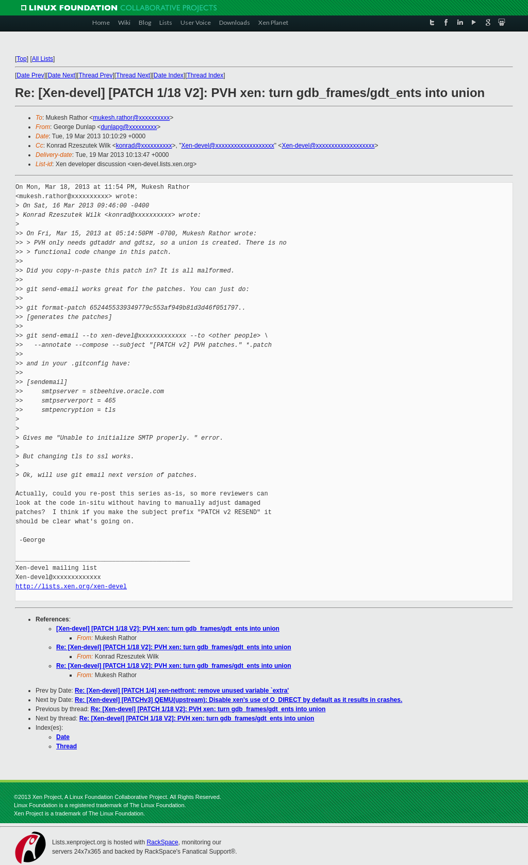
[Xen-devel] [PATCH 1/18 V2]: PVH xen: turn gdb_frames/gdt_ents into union (167, 628)
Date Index (169, 75)
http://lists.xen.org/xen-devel (71, 586)
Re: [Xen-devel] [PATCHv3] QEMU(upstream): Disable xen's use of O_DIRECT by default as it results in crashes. (238, 699)
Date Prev (30, 75)
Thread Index (205, 75)
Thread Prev (95, 75)
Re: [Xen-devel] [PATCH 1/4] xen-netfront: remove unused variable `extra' (182, 690)
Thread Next (133, 75)
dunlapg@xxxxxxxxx (129, 127)
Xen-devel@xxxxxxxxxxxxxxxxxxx (228, 145)
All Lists (42, 58)
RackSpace (162, 842)
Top (21, 58)
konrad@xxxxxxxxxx (144, 145)
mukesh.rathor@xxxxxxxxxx (131, 117)
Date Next (61, 75)
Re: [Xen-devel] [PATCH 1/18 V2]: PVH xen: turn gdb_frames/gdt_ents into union (173, 647)
